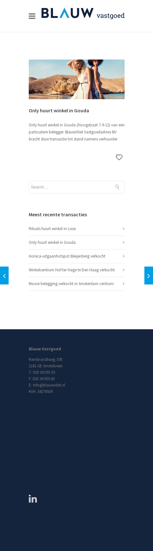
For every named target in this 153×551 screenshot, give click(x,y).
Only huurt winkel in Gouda (59, 110)
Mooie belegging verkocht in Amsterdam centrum (71, 283)
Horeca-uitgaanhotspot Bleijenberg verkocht (67, 256)
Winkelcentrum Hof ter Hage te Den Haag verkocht (72, 270)
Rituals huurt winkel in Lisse (52, 228)
